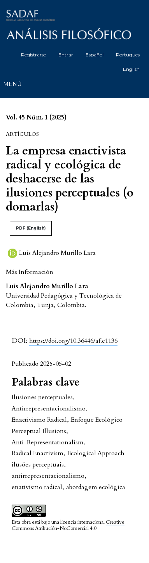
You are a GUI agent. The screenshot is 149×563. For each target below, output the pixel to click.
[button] (29, 271)
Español (94, 55)
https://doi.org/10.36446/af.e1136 (73, 341)
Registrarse (33, 55)
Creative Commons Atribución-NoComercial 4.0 (68, 525)
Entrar (65, 55)
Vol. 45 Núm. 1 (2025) (36, 117)
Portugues (128, 55)
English (131, 69)
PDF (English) (31, 228)
